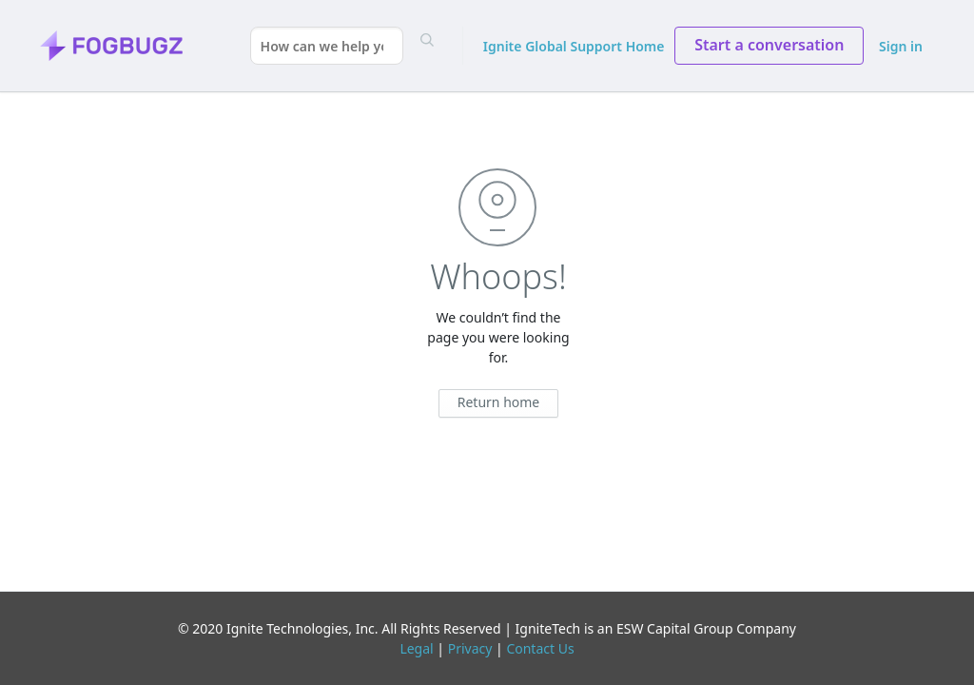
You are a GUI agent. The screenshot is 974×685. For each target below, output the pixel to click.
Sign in (901, 46)
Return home (499, 402)
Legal (416, 648)
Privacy (470, 648)
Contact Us (540, 648)
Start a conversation (769, 44)
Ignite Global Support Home (574, 46)
